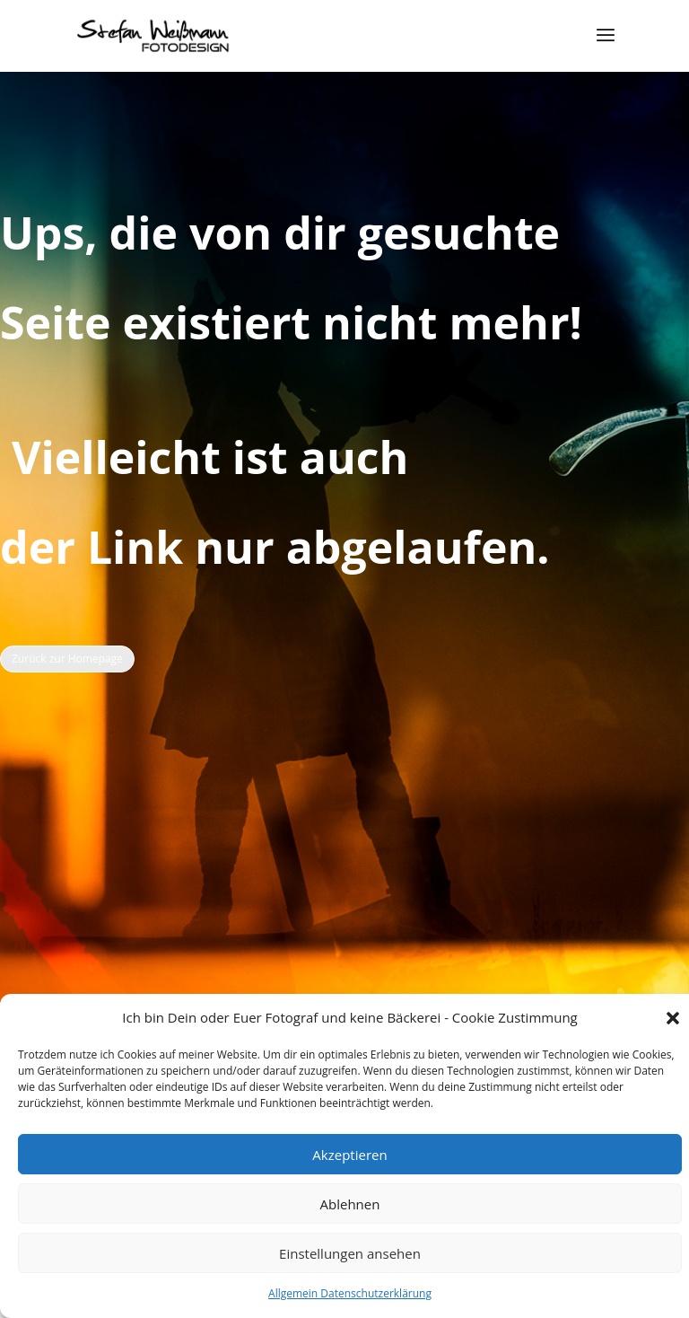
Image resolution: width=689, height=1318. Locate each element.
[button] (673, 1018)
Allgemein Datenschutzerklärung (350, 1293)
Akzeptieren (349, 1155)
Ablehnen (350, 1204)
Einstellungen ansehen (350, 1253)
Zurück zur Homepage (67, 658)
